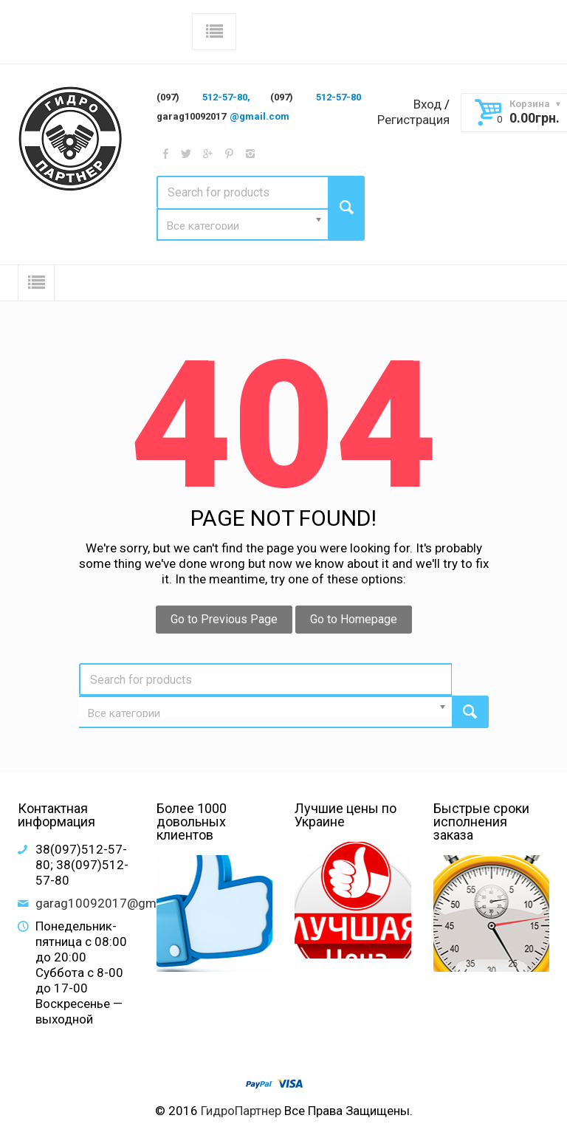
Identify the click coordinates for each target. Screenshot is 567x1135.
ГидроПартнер (241, 1110)
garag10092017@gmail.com (116, 903)
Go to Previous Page (224, 619)
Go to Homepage (353, 619)
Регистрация (413, 119)
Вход (427, 104)
